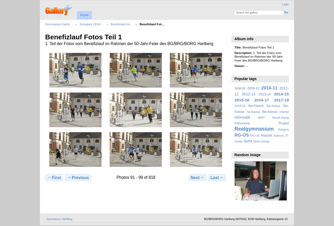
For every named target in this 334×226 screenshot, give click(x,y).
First (54, 177)
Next (198, 177)
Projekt (284, 123)
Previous (78, 177)
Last (217, 177)
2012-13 (248, 94)
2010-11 (269, 87)
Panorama (242, 123)
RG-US (255, 135)
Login (285, 4)
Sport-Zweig (261, 141)
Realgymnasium (254, 129)
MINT (261, 117)
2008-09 (240, 88)
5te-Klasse (273, 105)
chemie (284, 111)
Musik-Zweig (280, 117)
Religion (283, 129)
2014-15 (281, 94)
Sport (247, 141)
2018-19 (240, 105)
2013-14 (265, 94)
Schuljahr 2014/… (92, 24)
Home (84, 15)
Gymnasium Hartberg (59, 219)
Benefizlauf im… (122, 24)
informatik (242, 117)
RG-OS (242, 135)
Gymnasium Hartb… (59, 24)
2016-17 (261, 100)
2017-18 (281, 100)
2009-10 (253, 88)
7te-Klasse (253, 111)
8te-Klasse (270, 112)
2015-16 (242, 100)
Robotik (266, 135)
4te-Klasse (256, 106)
